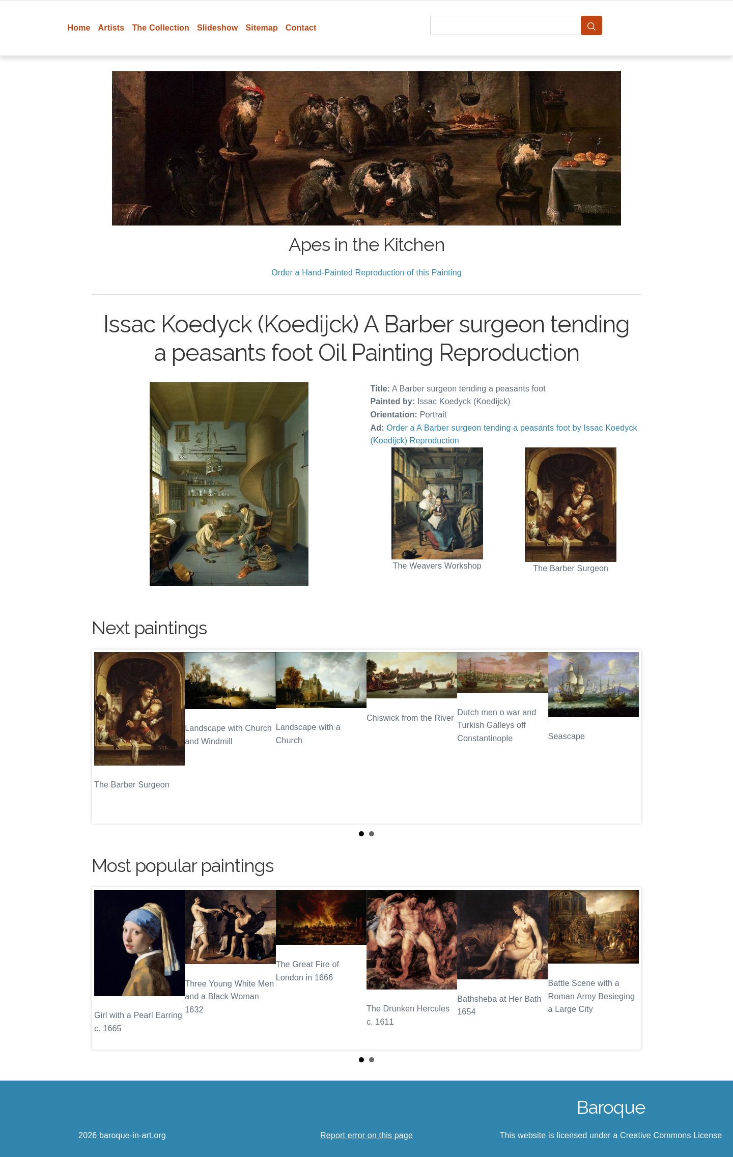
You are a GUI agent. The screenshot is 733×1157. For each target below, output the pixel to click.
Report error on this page (366, 1135)
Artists (111, 27)
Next (625, 736)
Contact (301, 27)
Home (79, 27)
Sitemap (261, 27)
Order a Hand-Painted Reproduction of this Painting (366, 272)
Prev (107, 736)
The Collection (160, 27)
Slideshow (217, 27)
